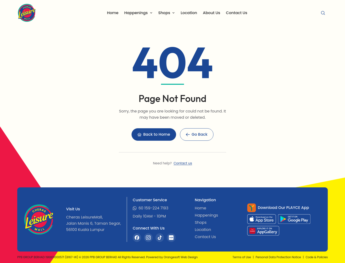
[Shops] (166, 13)
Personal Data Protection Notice (278, 257)
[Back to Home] (154, 134)
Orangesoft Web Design (181, 257)
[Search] (323, 13)
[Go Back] (196, 134)
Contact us (183, 163)
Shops (201, 222)
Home (112, 13)
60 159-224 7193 (153, 208)
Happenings (206, 215)
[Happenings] (138, 13)
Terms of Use (242, 257)
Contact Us (236, 13)
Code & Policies (317, 257)
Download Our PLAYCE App (283, 207)
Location (189, 13)
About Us (211, 13)
